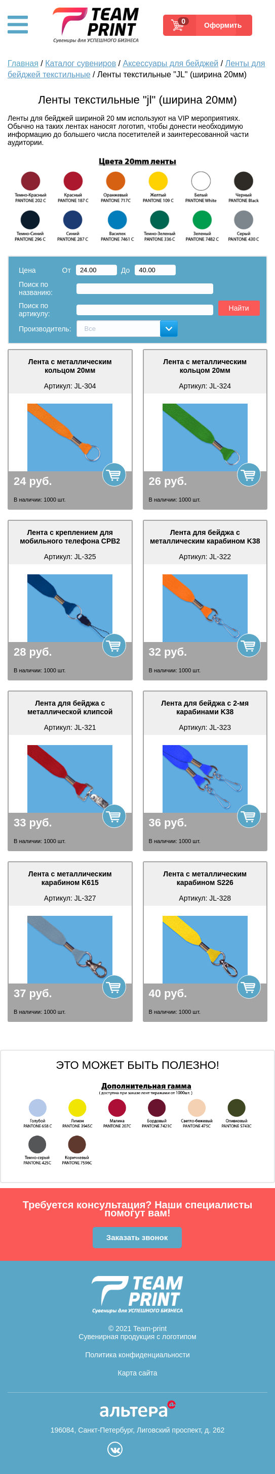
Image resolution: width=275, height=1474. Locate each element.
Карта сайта (138, 1373)
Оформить (220, 25)
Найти (239, 308)
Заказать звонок (137, 1237)
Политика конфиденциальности (137, 1355)
